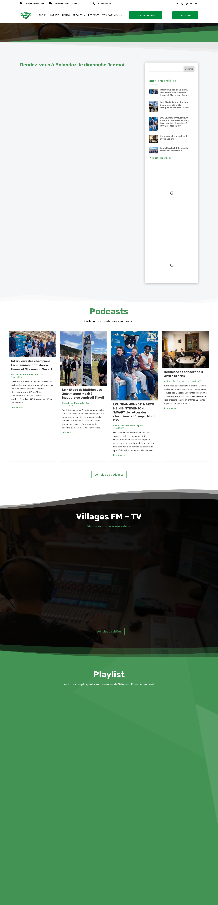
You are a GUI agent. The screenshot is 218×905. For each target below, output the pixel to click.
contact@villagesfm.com (66, 3)
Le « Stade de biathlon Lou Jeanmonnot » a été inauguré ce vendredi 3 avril (174, 105)
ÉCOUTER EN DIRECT (146, 15)
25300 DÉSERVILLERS (34, 3)
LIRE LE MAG (185, 15)
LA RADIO (54, 15)
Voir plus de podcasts (109, 474)
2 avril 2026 (195, 381)
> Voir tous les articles (160, 158)
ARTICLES (77, 15)
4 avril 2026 (16, 377)
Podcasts (28, 375)
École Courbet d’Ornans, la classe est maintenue (174, 149)
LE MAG (66, 15)
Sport (38, 375)
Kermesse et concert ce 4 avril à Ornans (173, 137)
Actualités (16, 375)
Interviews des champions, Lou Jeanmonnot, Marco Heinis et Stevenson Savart (174, 92)
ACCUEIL (43, 15)
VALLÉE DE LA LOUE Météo (172, 236)
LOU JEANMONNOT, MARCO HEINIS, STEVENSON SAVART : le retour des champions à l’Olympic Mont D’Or (175, 122)
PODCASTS (93, 15)
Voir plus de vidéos (109, 631)
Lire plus (17, 407)
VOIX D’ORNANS (110, 15)
